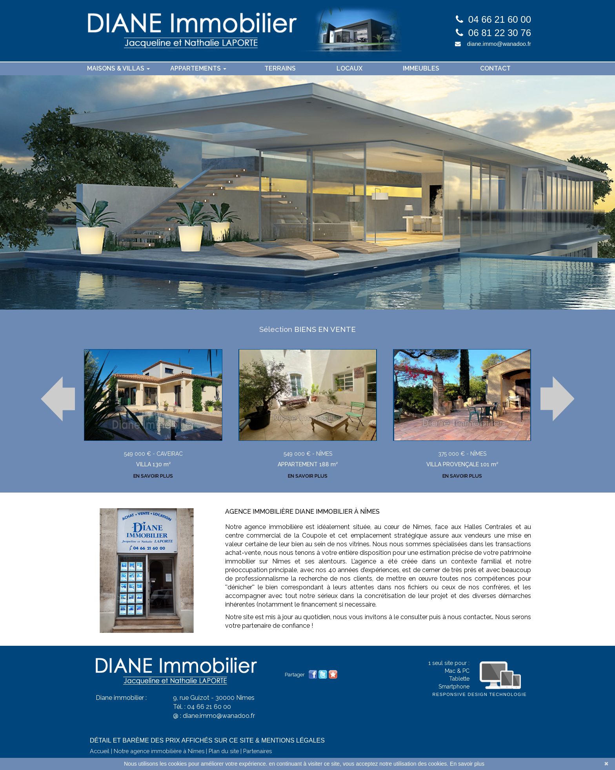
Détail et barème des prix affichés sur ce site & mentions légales (207, 736)
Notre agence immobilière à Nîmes (159, 746)
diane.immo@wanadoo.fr (499, 44)
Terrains (280, 68)
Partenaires (257, 746)
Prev (58, 397)
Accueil (99, 746)
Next (557, 397)
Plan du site (224, 746)
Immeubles (421, 68)
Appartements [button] (198, 68)
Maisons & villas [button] (118, 68)
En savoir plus (467, 764)
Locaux (349, 68)
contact (495, 68)
